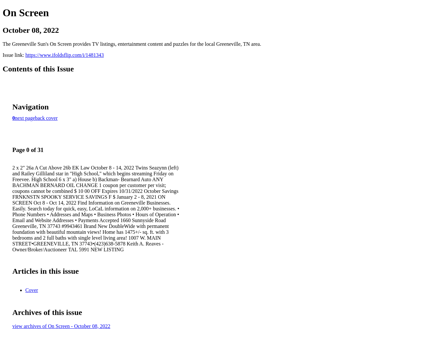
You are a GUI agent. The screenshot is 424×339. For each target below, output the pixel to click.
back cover (46, 118)
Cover (31, 290)
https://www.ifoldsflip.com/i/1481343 (64, 55)
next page (25, 118)
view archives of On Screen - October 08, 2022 (61, 326)
